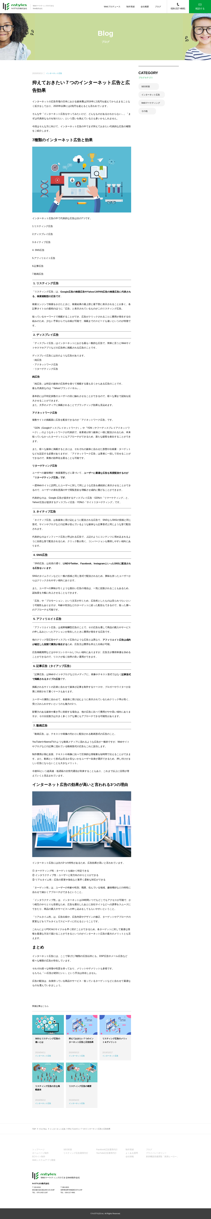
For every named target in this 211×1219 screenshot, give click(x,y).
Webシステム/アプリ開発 (43, 1160)
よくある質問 (132, 1153)
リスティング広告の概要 (80, 1086)
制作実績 (130, 6)
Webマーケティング (150, 103)
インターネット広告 (150, 95)
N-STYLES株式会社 (19, 8)
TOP (34, 1129)
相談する (200, 8)
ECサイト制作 (38, 1156)
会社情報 (130, 1156)
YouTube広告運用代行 (106, 1153)
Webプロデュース (112, 6)
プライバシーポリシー (156, 1153)
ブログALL (43, 1129)
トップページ (38, 1149)
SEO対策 (145, 86)
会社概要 (145, 6)
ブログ (158, 6)
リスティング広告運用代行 (75, 1153)
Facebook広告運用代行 (106, 1149)
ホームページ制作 (40, 1153)
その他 (144, 111)
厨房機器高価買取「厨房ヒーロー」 (162, 1156)
